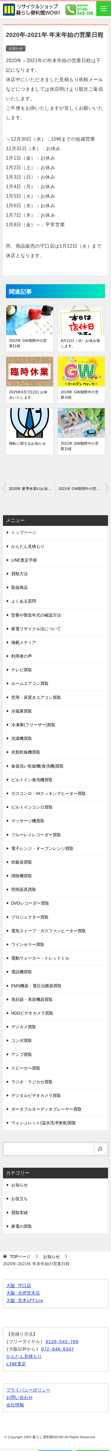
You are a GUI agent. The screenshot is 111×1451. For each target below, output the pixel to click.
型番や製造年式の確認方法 (36, 615)
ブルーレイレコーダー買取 (36, 834)
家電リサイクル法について (36, 628)
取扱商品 (19, 587)
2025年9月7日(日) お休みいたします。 (28, 395)
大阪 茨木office (24, 1301)
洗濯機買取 (21, 738)
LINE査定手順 (24, 560)
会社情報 (15, 1405)
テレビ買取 (21, 669)
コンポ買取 (21, 1040)
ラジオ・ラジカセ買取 (32, 1081)
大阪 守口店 (18, 1286)
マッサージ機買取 (27, 820)
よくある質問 (23, 601)
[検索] (100, 1149)
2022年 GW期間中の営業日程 (28, 343)
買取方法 (19, 573)
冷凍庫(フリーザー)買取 (33, 724)
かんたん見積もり (27, 546)
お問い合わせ (19, 1398)
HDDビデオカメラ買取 (32, 1013)
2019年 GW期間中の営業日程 (80, 395)
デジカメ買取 (23, 1026)
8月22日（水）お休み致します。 (80, 343)
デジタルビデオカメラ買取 (36, 1095)
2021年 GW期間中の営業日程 (80, 446)
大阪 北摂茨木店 (23, 1293)
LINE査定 (16, 1364)
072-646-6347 (57, 1349)
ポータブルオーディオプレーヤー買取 (46, 1109)
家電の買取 (21, 1226)
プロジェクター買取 (30, 917)
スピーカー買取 (25, 1068)
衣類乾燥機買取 (25, 752)
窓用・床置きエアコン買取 (36, 697)
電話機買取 (21, 971)
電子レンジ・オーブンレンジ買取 (42, 848)
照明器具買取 (23, 889)
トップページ (23, 532)
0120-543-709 (62, 1342)
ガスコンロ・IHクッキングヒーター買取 (48, 793)
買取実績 (19, 1212)
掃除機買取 (21, 875)
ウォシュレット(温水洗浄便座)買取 (43, 1122)
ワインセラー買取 (27, 944)
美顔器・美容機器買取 (32, 999)
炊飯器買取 (21, 862)
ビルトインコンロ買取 (32, 807)
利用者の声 (21, 656)
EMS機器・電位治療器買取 (36, 985)
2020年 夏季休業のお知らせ (32, 489)
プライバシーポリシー (28, 1390)
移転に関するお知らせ (27, 443)
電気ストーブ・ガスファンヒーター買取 (48, 930)
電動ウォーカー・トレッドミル (40, 958)
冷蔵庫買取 (21, 711)
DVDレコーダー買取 (30, 903)
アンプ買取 (21, 1054)
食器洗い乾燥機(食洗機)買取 (37, 766)
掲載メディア (23, 642)
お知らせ (16, 48)
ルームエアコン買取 (30, 683)
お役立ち (19, 1198)
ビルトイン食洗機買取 (32, 779)
